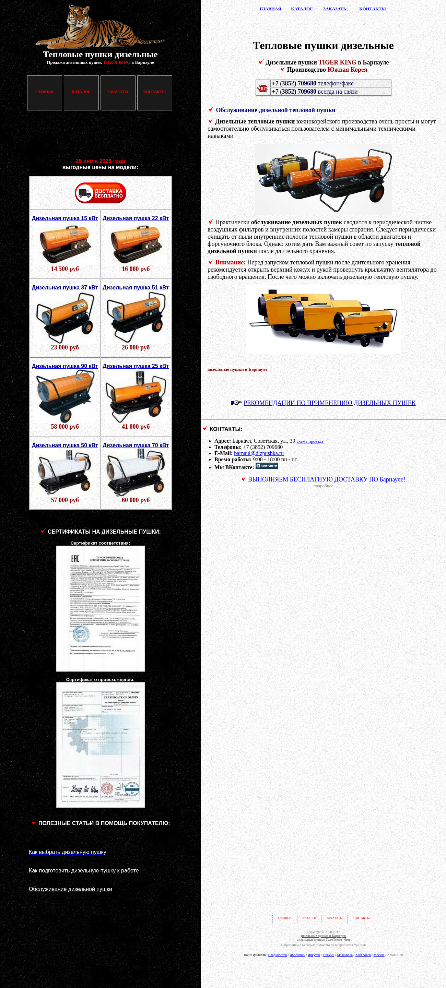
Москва (379, 955)
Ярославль (297, 955)
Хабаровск (363, 955)
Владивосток (277, 955)
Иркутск (314, 955)
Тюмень (328, 955)
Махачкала (345, 955)
